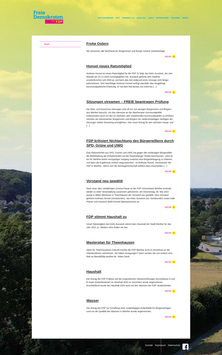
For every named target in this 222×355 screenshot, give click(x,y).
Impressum (160, 345)
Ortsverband (106, 18)
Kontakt (149, 345)
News (185, 18)
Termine (175, 18)
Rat (118, 18)
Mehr (168, 56)
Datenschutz (174, 345)
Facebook (185, 347)
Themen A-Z (128, 18)
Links (151, 18)
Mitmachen (162, 18)
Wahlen (141, 18)
